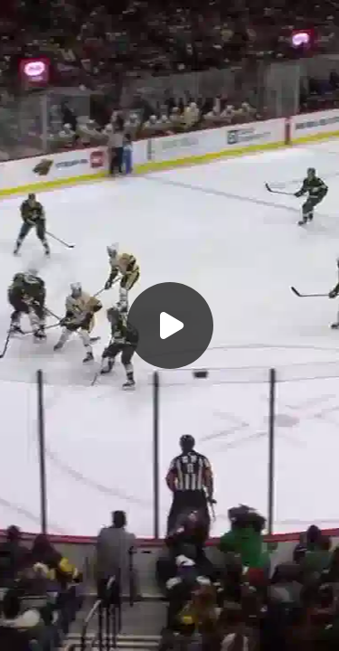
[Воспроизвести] (169, 325)
